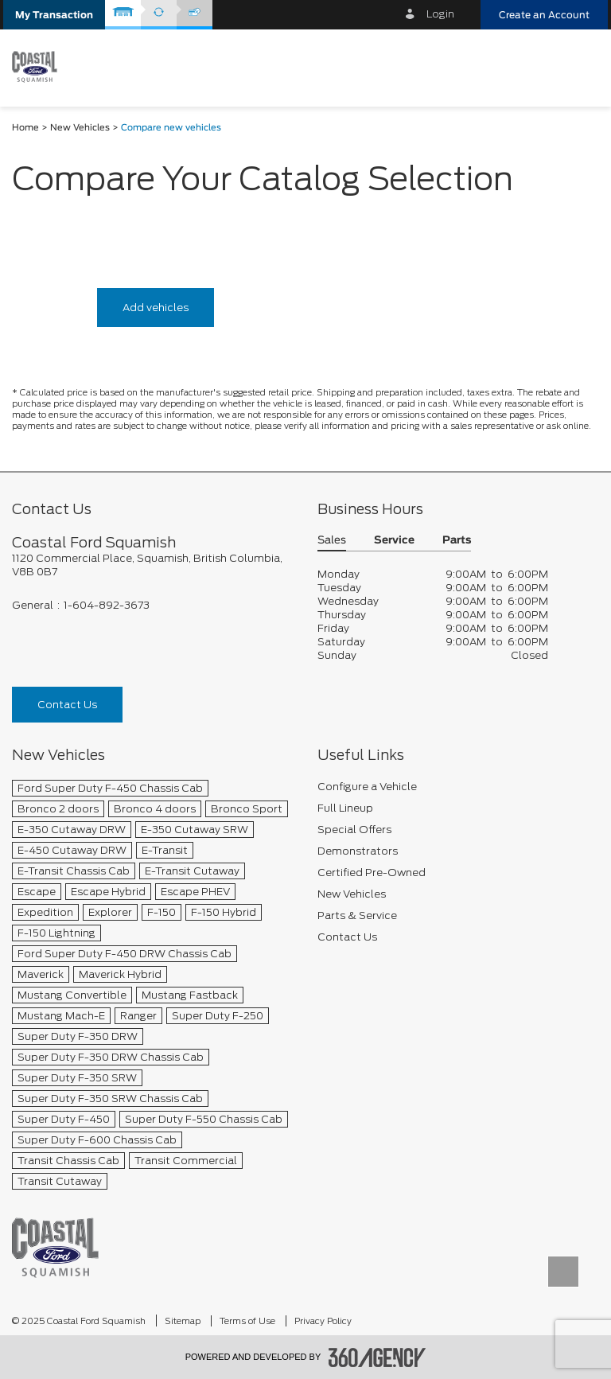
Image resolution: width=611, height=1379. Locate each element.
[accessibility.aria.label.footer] (377, 1357)
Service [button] (394, 541)
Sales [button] (331, 541)
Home (25, 127)
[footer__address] (153, 564)
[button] (54, 14)
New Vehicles (80, 127)
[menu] (583, 66)
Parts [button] (456, 541)
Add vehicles (156, 308)
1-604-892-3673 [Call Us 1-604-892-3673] (107, 605)
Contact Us (67, 705)
